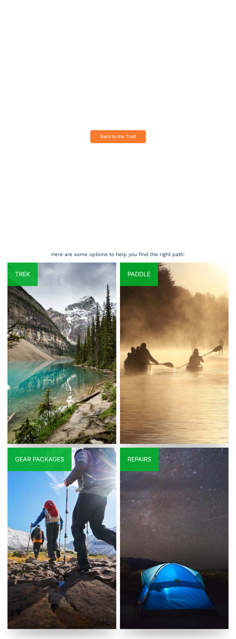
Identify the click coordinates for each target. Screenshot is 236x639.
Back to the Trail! (118, 136)
